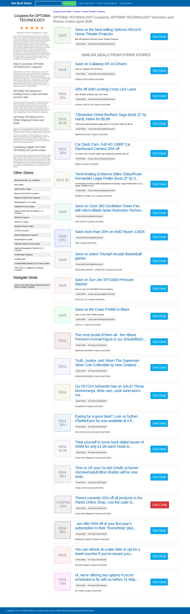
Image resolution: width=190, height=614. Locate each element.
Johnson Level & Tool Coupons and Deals (92, 104)
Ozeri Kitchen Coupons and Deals (89, 221)
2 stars (27, 27)
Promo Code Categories (107, 3)
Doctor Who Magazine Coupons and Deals (93, 458)
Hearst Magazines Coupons (26, 235)
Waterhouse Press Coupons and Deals (91, 134)
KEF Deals (19, 185)
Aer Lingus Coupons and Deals (88, 591)
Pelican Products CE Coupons (27, 198)
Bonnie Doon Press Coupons (27, 193)
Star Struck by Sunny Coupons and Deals (92, 432)
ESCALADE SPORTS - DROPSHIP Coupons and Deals (98, 270)
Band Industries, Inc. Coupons (27, 180)
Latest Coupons (125, 3)
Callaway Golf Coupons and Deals (89, 79)
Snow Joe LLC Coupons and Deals (90, 299)
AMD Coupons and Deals (85, 243)
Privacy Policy (49, 611)
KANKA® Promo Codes (24, 207)
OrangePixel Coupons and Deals (89, 406)
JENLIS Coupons (22, 217)
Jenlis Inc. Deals (21, 222)
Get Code (159, 505)
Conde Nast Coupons (24, 255)
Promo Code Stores (87, 3)
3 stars (32, 27)
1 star (22, 27)
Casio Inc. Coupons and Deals (88, 325)
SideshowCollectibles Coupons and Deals (92, 350)
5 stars (42, 27)
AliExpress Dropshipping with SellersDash (77, 611)
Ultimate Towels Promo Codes (27, 244)
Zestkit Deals (20, 259)
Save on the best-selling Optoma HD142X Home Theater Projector (32, 286)
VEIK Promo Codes (23, 189)
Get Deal (159, 36)
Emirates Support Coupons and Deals (91, 565)
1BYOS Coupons (22, 231)
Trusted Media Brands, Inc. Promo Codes (32, 263)
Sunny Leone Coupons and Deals (89, 488)
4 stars (37, 27)
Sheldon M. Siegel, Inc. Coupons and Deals (93, 196)
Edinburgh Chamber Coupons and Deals (92, 539)
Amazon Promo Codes (24, 226)
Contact (39, 611)
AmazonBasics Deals (23, 239)
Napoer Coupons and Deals (87, 164)
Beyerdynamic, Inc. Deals (25, 202)
